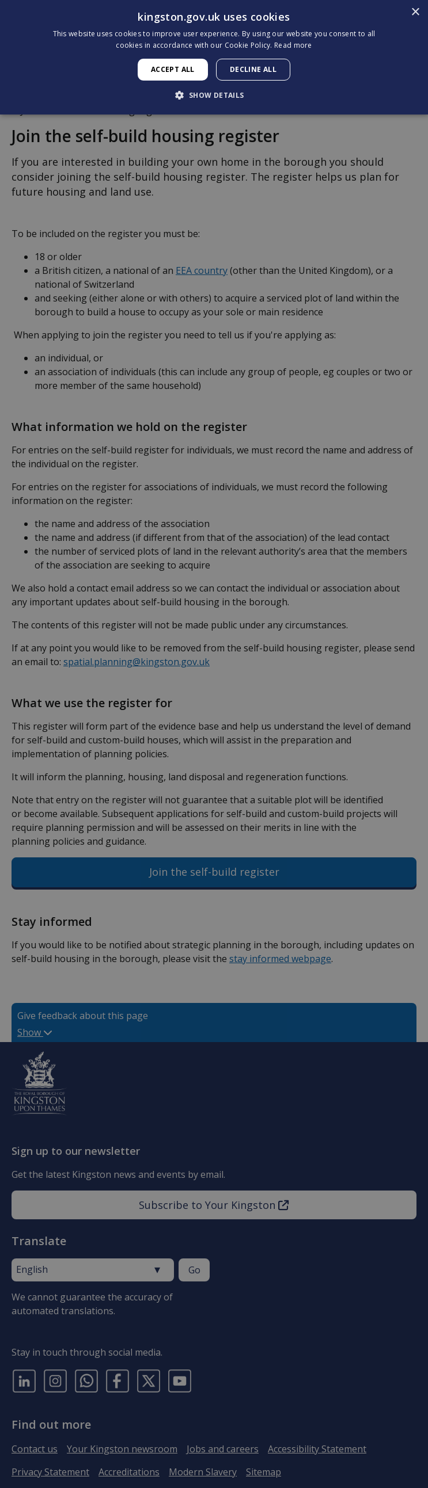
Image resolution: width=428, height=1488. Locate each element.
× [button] (415, 12)
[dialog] (214, 57)
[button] (214, 95)
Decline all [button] (253, 69)
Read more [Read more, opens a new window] (293, 45)
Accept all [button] (173, 69)
